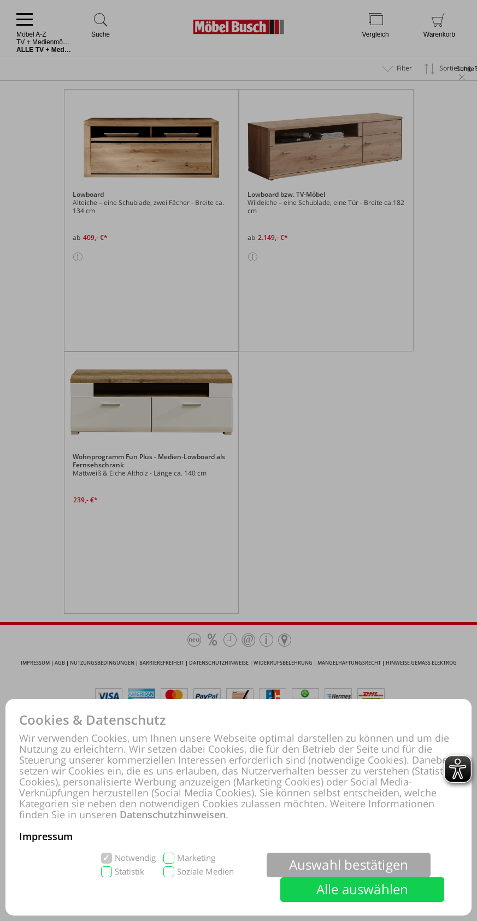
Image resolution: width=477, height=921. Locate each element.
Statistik (129, 871)
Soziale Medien (205, 871)
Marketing (196, 858)
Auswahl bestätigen (349, 864)
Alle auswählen (362, 889)
